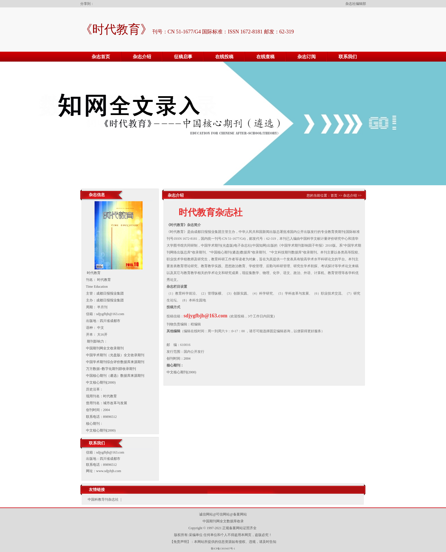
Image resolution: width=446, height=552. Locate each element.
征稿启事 (183, 56)
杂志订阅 (306, 56)
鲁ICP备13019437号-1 (223, 548)
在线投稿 (224, 56)
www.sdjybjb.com (108, 471)
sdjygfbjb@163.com (110, 452)
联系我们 (348, 56)
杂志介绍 (142, 56)
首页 (334, 196)
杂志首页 (101, 56)
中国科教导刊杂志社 (103, 499)
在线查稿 (265, 56)
